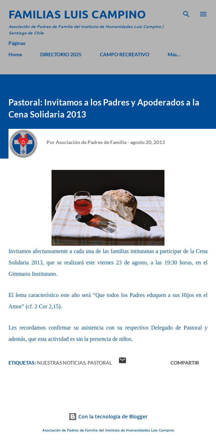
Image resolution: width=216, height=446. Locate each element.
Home (15, 54)
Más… (174, 54)
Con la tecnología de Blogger (108, 416)
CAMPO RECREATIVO (124, 54)
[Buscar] (186, 12)
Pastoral (100, 363)
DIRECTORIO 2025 (61, 54)
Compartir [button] (184, 363)
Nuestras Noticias (61, 363)
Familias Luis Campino (77, 14)
